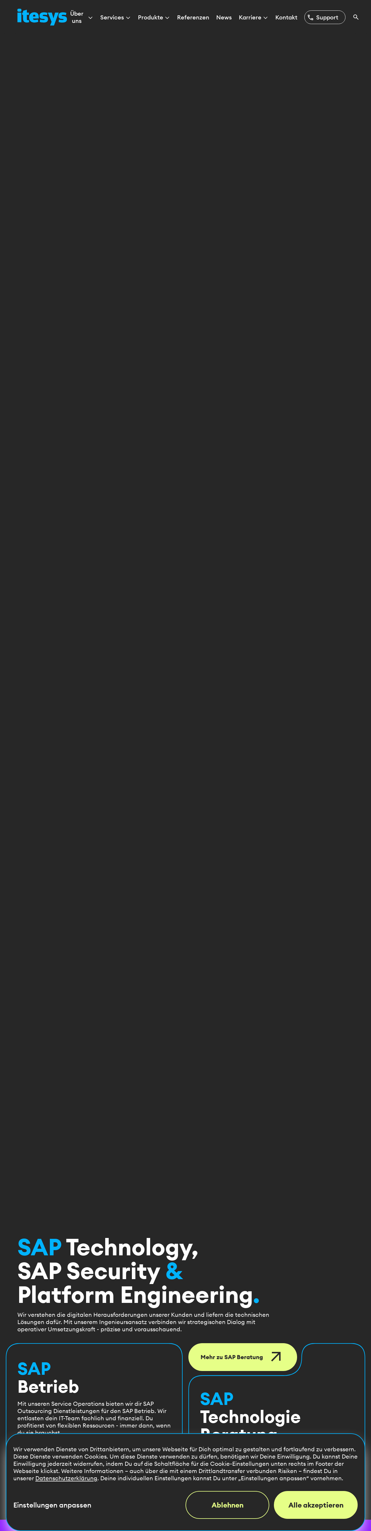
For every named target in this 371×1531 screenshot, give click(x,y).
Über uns (82, 17)
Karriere (253, 17)
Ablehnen (227, 1505)
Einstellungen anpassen (52, 1505)
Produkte (154, 17)
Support (322, 17)
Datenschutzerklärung (66, 1478)
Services (115, 17)
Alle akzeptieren (315, 1505)
